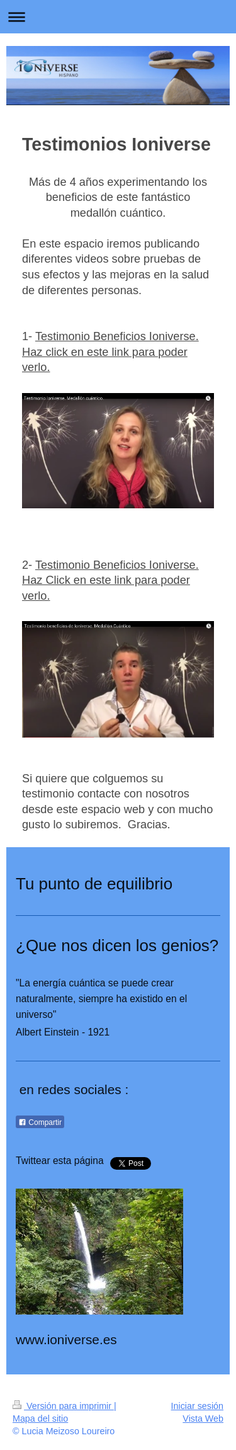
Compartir (40, 1122)
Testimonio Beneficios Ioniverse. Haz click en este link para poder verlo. (110, 352)
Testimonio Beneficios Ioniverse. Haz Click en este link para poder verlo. (110, 580)
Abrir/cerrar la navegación (118, 16)
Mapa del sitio (40, 1418)
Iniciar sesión (197, 1406)
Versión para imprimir (63, 1406)
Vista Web (203, 1418)
